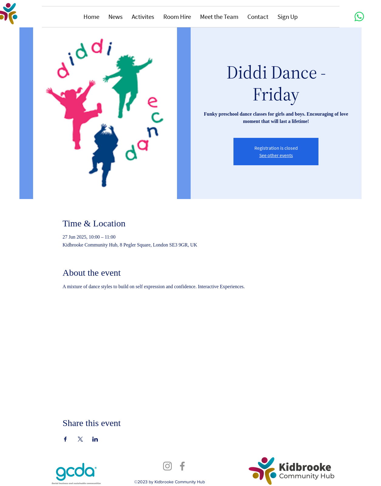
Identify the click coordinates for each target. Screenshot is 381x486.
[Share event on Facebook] (65, 439)
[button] (115, 16)
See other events (276, 155)
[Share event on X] (80, 439)
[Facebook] (182, 466)
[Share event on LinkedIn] (95, 439)
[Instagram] (167, 466)
